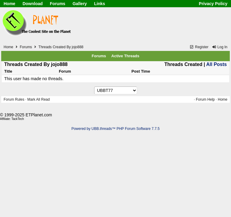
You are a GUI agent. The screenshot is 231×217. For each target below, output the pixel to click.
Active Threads (125, 56)
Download (33, 3)
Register (198, 47)
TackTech (17, 119)
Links (99, 3)
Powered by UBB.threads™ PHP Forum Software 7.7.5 (115, 129)
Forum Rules (14, 99)
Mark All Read (38, 99)
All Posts (216, 64)
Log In (219, 47)
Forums (57, 3)
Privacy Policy (213, 3)
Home (9, 3)
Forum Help (205, 99)
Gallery (79, 3)
